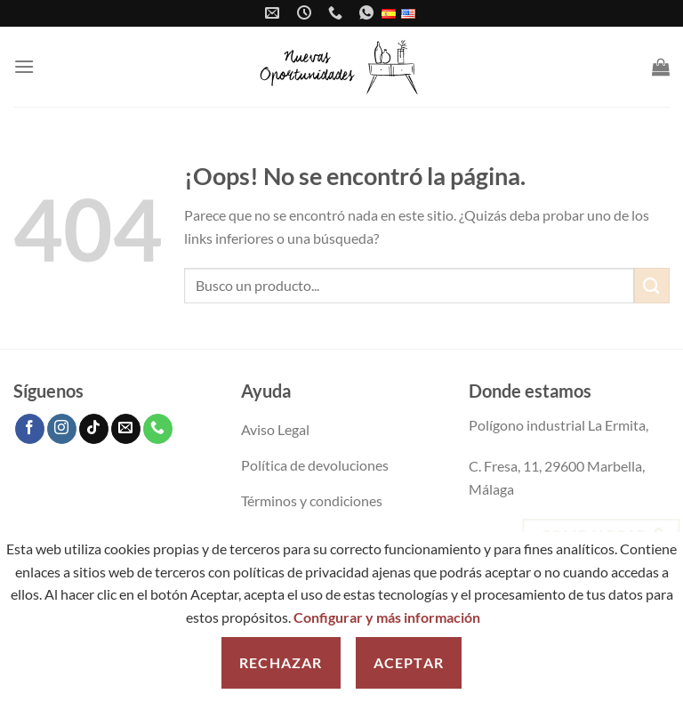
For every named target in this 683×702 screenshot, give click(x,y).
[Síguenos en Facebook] (29, 429)
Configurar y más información (386, 617)
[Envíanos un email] (126, 429)
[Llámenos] (158, 429)
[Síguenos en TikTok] (93, 429)
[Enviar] (652, 285)
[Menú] (24, 66)
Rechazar (281, 662)
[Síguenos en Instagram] (61, 429)
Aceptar (409, 662)
